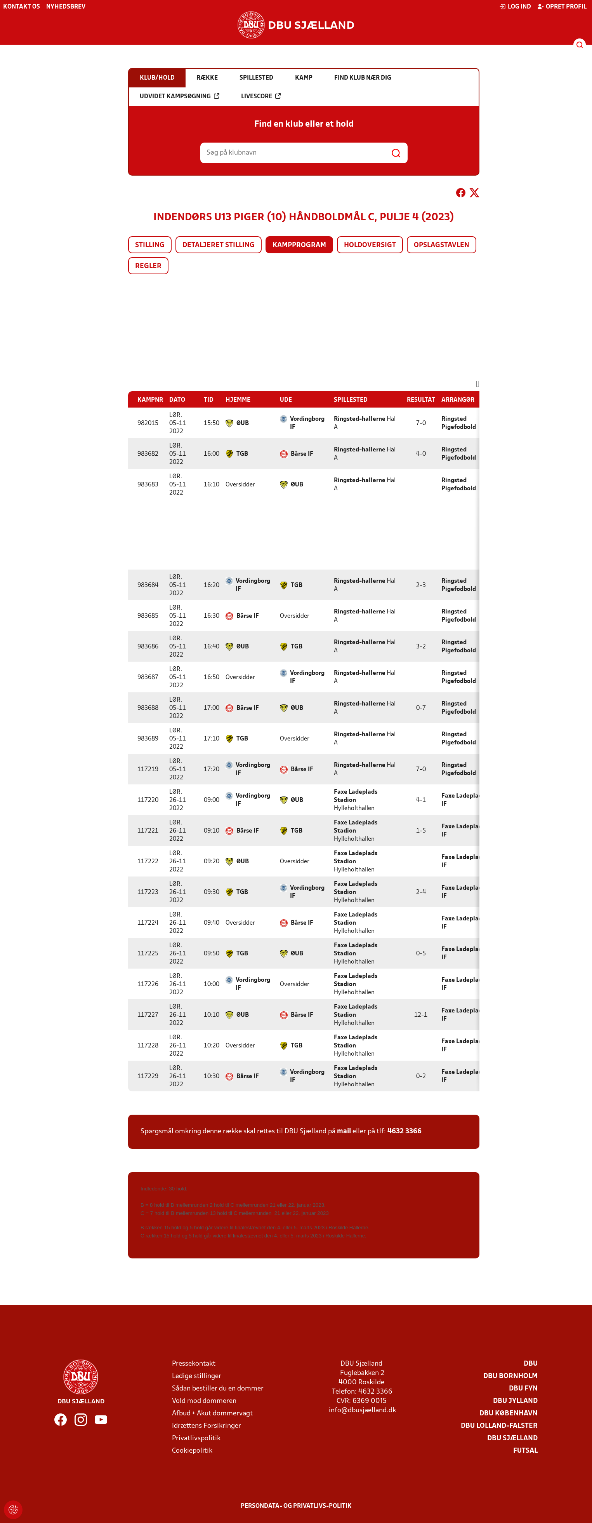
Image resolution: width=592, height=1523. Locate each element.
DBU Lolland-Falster (499, 1426)
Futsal (525, 1451)
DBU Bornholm (510, 1376)
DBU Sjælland (512, 1438)
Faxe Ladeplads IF (463, 800)
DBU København (508, 1413)
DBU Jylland (515, 1401)
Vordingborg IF (307, 423)
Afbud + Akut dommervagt (212, 1413)
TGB (242, 454)
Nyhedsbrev (65, 7)
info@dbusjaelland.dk (362, 1410)
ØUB (242, 423)
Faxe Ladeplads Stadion (355, 796)
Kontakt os (21, 7)
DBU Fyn (523, 1388)
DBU (531, 1364)
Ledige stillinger (196, 1376)
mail (344, 1131)
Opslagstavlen (441, 245)
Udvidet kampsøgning (179, 96)
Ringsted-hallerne (359, 419)
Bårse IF (302, 454)
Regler (148, 266)
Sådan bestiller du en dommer (218, 1388)
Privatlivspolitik (196, 1438)
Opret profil (562, 6)
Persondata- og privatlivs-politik (296, 1506)
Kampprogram (299, 245)
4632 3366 (404, 1131)
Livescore (261, 96)
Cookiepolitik (192, 1451)
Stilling (150, 245)
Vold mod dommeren (204, 1401)
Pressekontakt (193, 1364)
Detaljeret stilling (218, 245)
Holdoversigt (370, 245)
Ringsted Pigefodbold (458, 423)
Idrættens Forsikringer (206, 1426)
